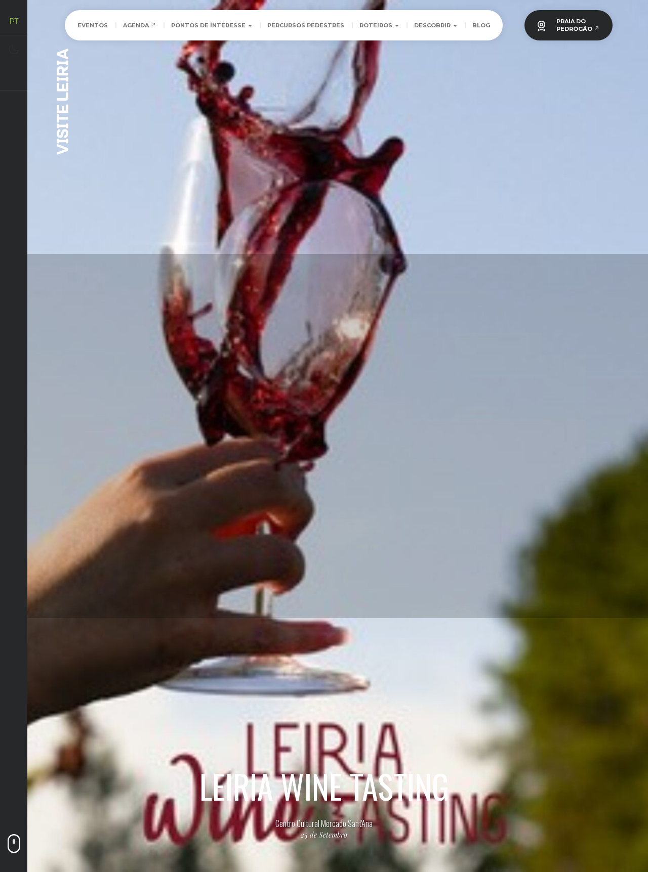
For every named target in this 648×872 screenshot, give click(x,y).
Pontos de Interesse (211, 25)
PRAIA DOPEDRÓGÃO (577, 25)
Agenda (139, 25)
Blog (481, 25)
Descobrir (435, 25)
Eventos (92, 25)
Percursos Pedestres (305, 25)
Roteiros (379, 25)
